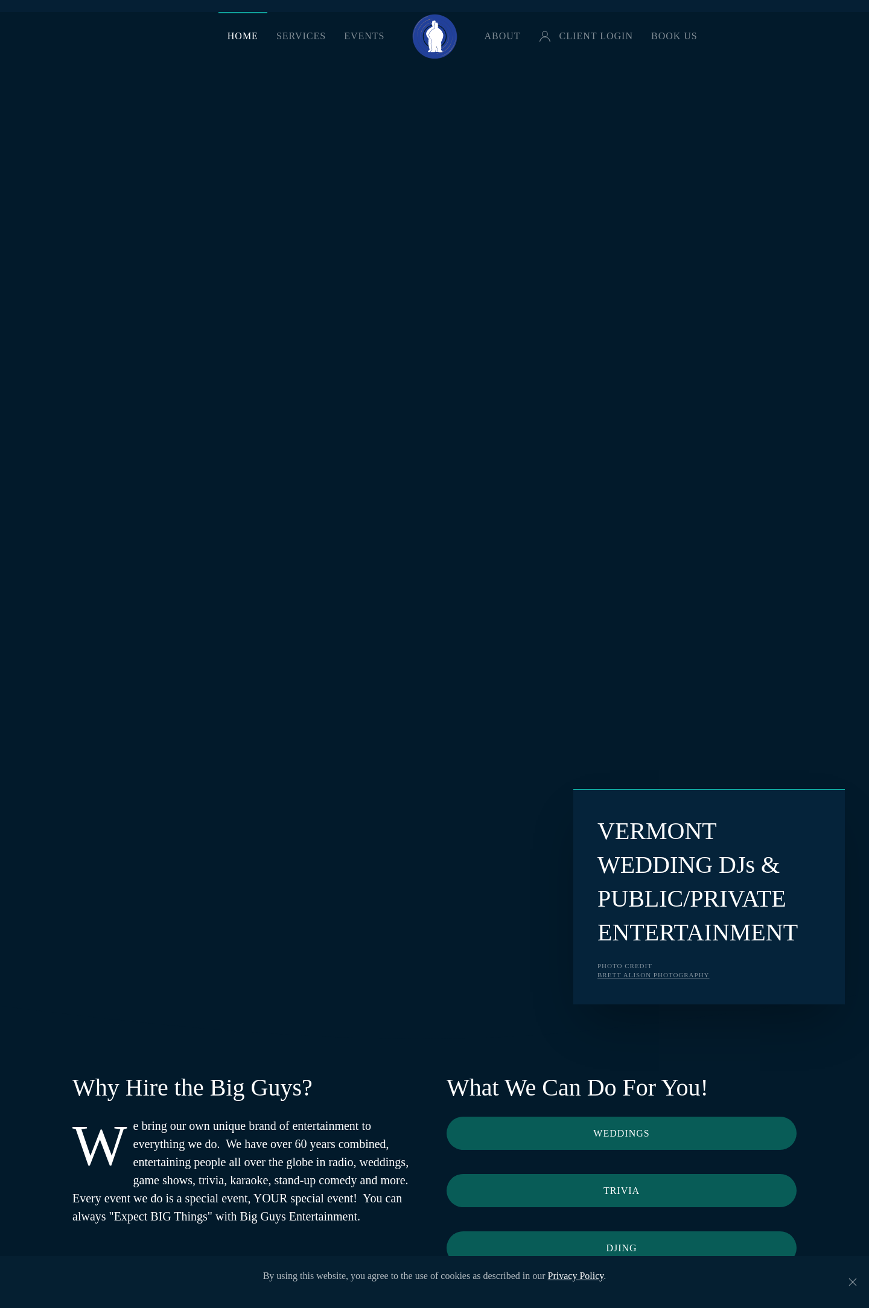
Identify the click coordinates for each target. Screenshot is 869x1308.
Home (243, 36)
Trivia (621, 1190)
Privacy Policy (576, 1276)
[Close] (852, 1282)
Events (364, 36)
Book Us (674, 36)
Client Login (586, 36)
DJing (621, 1248)
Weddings (621, 1133)
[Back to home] (434, 36)
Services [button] (301, 36)
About (503, 36)
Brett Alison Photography (653, 974)
